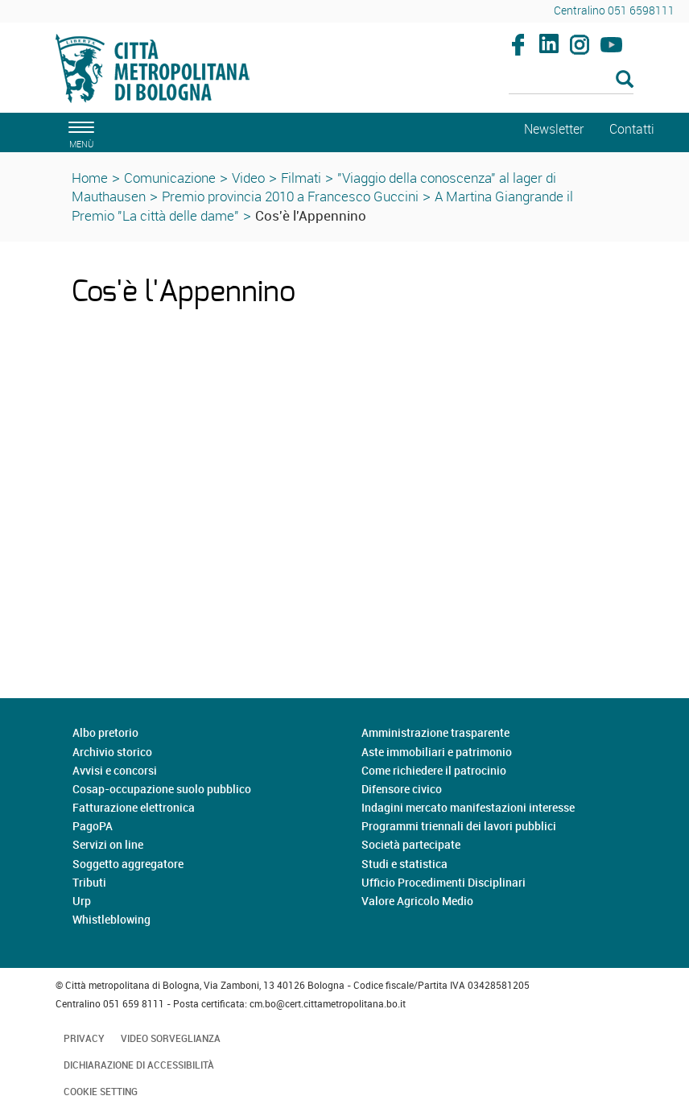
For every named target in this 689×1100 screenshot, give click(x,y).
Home (90, 177)
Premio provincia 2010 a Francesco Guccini (290, 196)
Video (248, 177)
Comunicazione (170, 177)
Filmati (301, 177)
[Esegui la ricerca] (624, 80)
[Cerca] (571, 80)
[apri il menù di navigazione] (79, 132)
